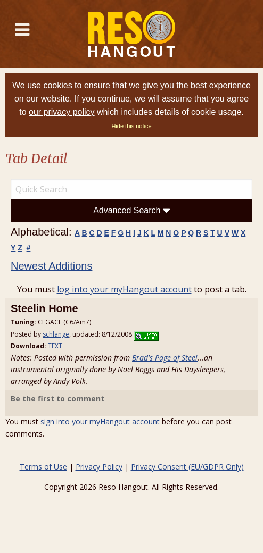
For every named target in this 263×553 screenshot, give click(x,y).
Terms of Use (43, 467)
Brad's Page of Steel (165, 358)
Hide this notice (131, 126)
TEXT (55, 345)
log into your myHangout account (124, 289)
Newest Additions (51, 266)
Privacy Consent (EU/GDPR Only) (187, 467)
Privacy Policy (99, 467)
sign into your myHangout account (100, 421)
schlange (56, 334)
